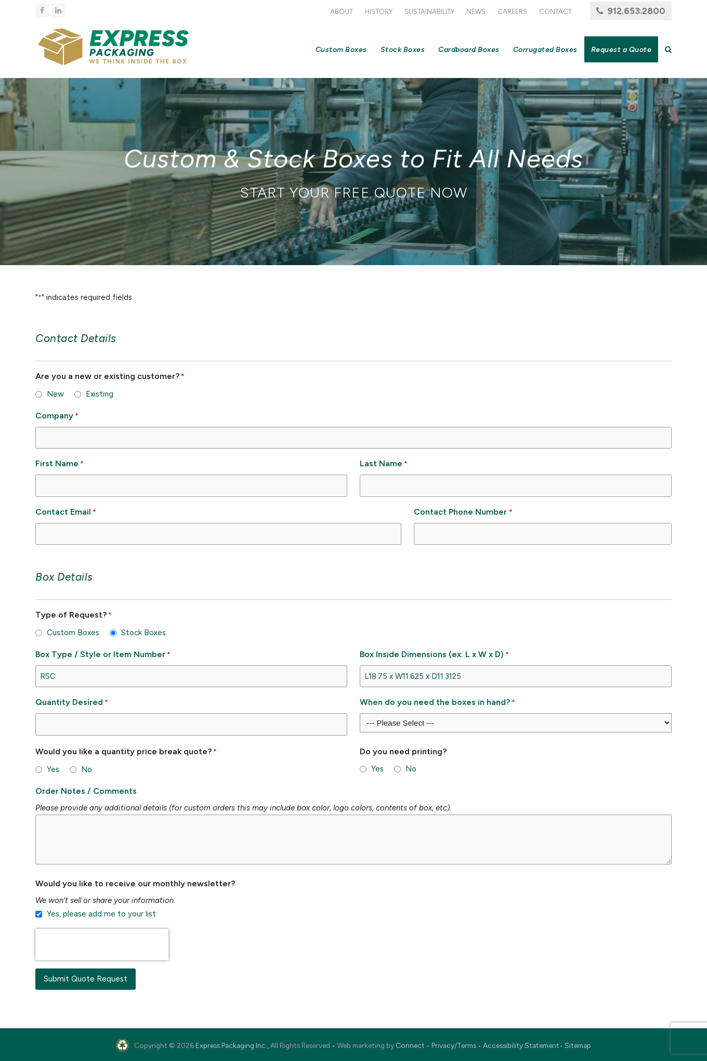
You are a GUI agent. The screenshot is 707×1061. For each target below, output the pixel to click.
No (86, 769)
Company (56, 416)
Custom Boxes (73, 632)
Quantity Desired (71, 702)
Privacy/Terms (453, 1045)
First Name (59, 463)
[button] (668, 49)
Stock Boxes (143, 632)
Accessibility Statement (521, 1045)
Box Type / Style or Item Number (103, 654)
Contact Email (65, 512)
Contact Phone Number (463, 512)
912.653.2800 (636, 11)
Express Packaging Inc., (232, 1045)
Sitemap (578, 1045)
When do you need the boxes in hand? (437, 702)
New (55, 394)
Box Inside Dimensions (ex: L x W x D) (434, 654)
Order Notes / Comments (86, 791)
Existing (99, 394)
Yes (53, 769)
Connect (410, 1045)
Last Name (384, 463)
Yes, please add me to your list (101, 914)
